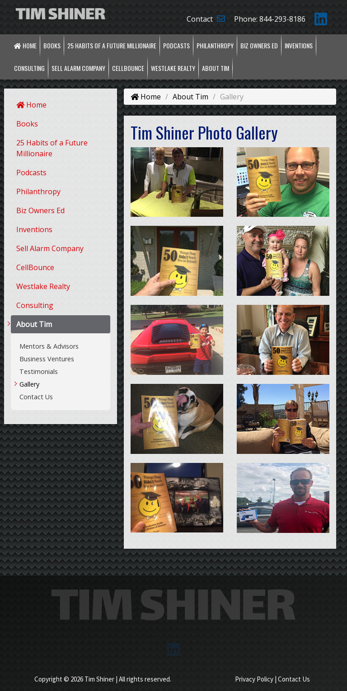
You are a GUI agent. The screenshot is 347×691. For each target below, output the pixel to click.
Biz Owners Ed (259, 45)
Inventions (299, 45)
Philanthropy (215, 45)
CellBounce (128, 68)
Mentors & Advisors (49, 346)
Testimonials (38, 371)
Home (25, 45)
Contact (206, 19)
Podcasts (176, 45)
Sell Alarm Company (78, 68)
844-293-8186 (282, 19)
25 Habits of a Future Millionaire (111, 45)
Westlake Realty (173, 68)
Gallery (29, 384)
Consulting (29, 68)
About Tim (215, 68)
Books (52, 45)
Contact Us (36, 396)
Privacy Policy (254, 679)
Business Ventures (46, 359)
